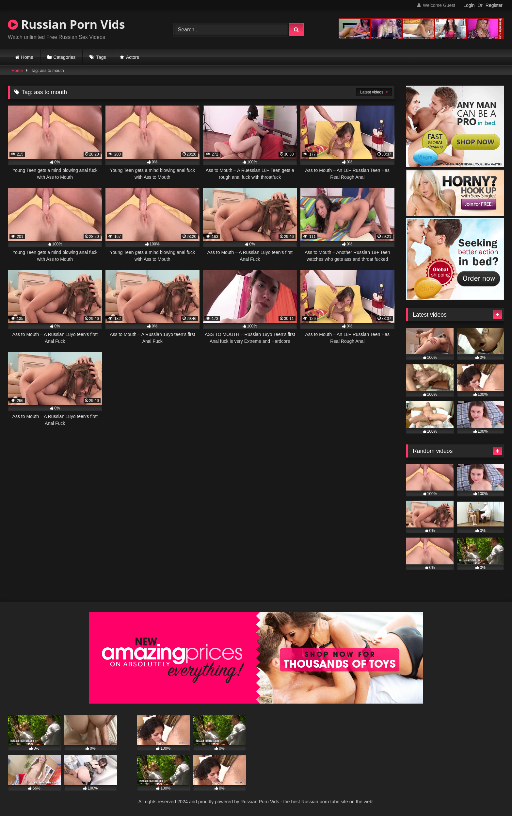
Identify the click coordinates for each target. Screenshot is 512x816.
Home (27, 57)
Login (468, 5)
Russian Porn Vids (66, 24)
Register (494, 5)
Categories (65, 57)
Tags (101, 57)
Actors (132, 57)
